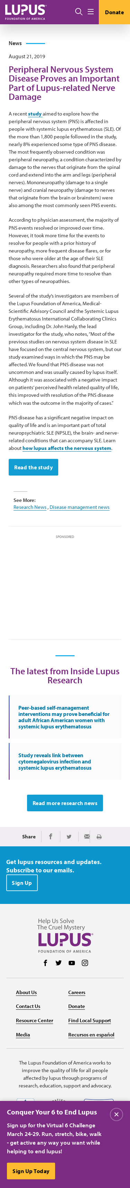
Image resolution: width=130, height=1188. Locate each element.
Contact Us (28, 1006)
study (35, 113)
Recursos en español (91, 1034)
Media (23, 1034)
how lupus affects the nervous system (67, 448)
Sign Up (22, 882)
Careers (76, 992)
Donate (114, 12)
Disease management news (80, 507)
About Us (26, 992)
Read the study (33, 467)
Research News (30, 507)
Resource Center (34, 1020)
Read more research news (65, 803)
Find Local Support (89, 1020)
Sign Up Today (31, 1171)
